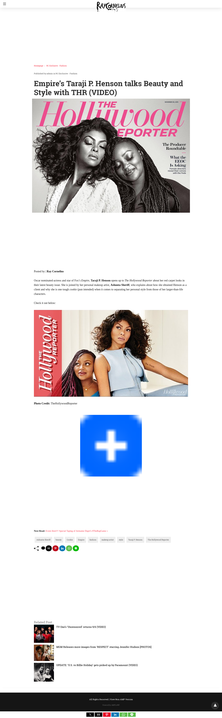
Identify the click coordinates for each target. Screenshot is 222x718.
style (121, 539)
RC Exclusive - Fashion (56, 65)
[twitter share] (43, 548)
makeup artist (108, 539)
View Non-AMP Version (121, 699)
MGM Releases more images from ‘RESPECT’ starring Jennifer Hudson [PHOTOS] (103, 646)
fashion (93, 539)
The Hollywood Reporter (158, 539)
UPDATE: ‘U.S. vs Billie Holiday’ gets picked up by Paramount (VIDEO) (97, 665)
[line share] (76, 548)
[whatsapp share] (69, 548)
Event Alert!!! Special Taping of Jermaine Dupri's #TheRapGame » (77, 531)
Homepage (38, 65)
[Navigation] (4, 4)
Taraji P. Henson (135, 539)
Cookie (70, 539)
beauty (59, 539)
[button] (90, 714)
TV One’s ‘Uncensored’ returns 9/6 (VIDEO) (81, 626)
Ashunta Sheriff (43, 539)
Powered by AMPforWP (111, 705)
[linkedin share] (62, 548)
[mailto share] (49, 548)
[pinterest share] (55, 548)
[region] (110, 34)
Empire (81, 539)
